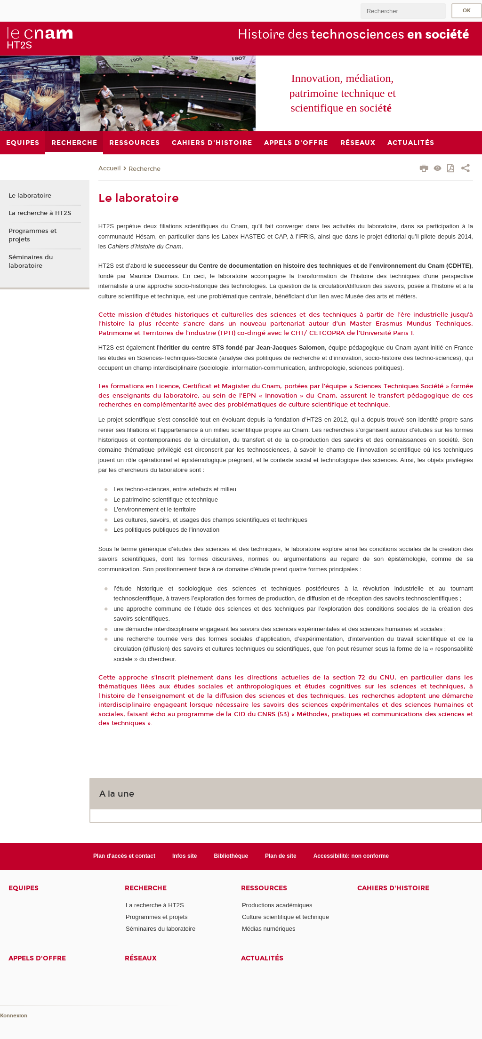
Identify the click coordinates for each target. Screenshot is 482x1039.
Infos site (184, 856)
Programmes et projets (32, 235)
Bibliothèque (231, 856)
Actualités (262, 958)
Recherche (145, 169)
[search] (403, 11)
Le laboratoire (29, 196)
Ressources (264, 888)
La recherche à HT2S (39, 213)
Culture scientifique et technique (285, 916)
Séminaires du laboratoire (30, 262)
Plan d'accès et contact (124, 856)
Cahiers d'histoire (393, 888)
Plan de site (281, 856)
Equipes (23, 888)
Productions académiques (277, 905)
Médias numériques (268, 928)
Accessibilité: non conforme (351, 856)
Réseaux (141, 958)
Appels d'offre (37, 958)
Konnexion (13, 1016)
